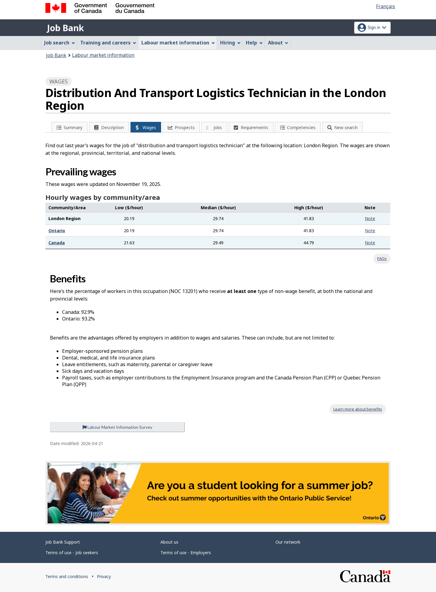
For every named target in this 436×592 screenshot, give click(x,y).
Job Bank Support (62, 542)
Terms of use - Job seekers (71, 552)
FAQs (382, 258)
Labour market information (103, 55)
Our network (288, 542)
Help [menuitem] (254, 42)
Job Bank (65, 28)
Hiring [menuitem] (230, 42)
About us (169, 542)
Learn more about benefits (357, 409)
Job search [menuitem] (59, 42)
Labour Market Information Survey (117, 427)
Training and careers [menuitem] (108, 42)
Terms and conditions (66, 576)
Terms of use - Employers (185, 552)
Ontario (56, 230)
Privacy (104, 576)
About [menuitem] (278, 42)
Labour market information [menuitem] (178, 42)
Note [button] (370, 218)
